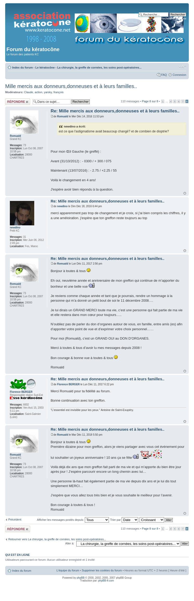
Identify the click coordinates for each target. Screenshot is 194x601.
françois (58, 92)
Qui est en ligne (17, 554)
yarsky (48, 92)
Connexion (179, 74)
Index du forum (22, 67)
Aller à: (69, 543)
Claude (28, 92)
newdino (62, 206)
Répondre (17, 101)
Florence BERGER (68, 384)
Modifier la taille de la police (182, 66)
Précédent (14, 519)
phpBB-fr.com (106, 580)
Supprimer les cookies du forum (102, 570)
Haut (184, 193)
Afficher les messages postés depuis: (73, 519)
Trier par (124, 519)
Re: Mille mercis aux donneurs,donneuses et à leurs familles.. (115, 111)
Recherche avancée (173, 18)
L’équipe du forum (68, 570)
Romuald (62, 116)
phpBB (81, 577)
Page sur (150, 101)
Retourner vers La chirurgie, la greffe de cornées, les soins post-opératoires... (57, 539)
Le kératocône (45, 67)
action (38, 92)
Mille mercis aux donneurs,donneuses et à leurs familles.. (71, 86)
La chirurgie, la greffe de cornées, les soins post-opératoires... (99, 67)
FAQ (164, 74)
